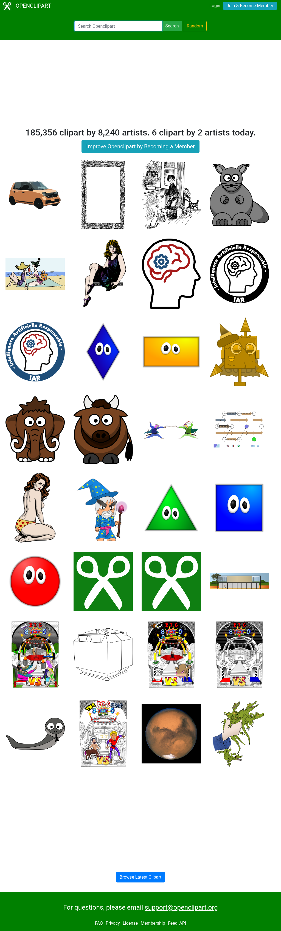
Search (172, 26)
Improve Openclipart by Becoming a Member (140, 146)
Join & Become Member (250, 5)
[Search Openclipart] (118, 26)
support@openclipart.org (181, 907)
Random (195, 26)
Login (214, 5)
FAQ (99, 923)
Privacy (113, 923)
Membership (152, 923)
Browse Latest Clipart (141, 877)
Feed (173, 923)
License (130, 923)
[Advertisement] (140, 86)
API (182, 923)
